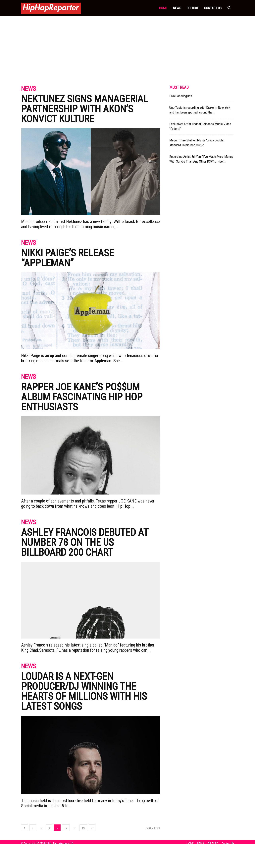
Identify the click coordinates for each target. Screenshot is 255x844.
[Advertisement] (127, 46)
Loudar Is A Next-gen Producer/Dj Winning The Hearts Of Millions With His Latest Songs (84, 691)
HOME (163, 8)
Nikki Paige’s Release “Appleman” (67, 258)
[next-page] (92, 827)
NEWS (177, 8)
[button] (229, 8)
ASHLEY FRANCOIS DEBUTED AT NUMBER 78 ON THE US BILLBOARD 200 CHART (84, 542)
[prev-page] (24, 827)
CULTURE (193, 8)
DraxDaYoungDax (180, 96)
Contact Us (213, 8)
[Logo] (51, 8)
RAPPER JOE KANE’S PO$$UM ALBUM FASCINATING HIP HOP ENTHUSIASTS (81, 397)
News (28, 88)
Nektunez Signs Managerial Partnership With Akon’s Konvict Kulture (84, 109)
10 (66, 827)
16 (83, 827)
